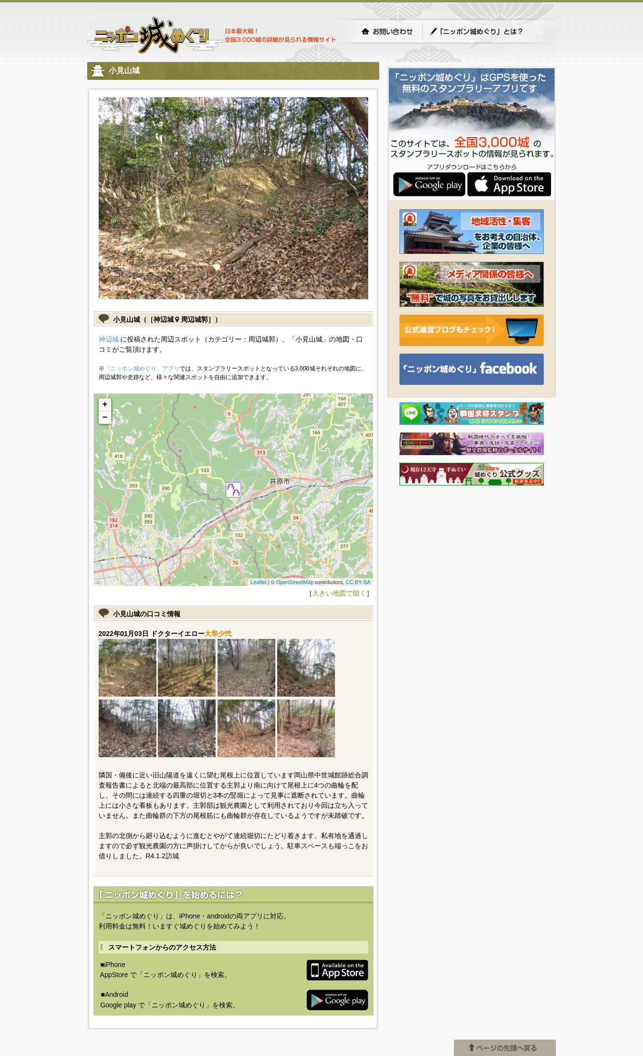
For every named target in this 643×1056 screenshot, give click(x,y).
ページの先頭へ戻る (505, 1048)
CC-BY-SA (358, 582)
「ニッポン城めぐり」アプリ (142, 368)
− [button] (105, 417)
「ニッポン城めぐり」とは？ (486, 31)
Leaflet (258, 582)
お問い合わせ (387, 31)
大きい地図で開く (339, 593)
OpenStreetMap (295, 582)
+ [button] (105, 404)
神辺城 (109, 339)
